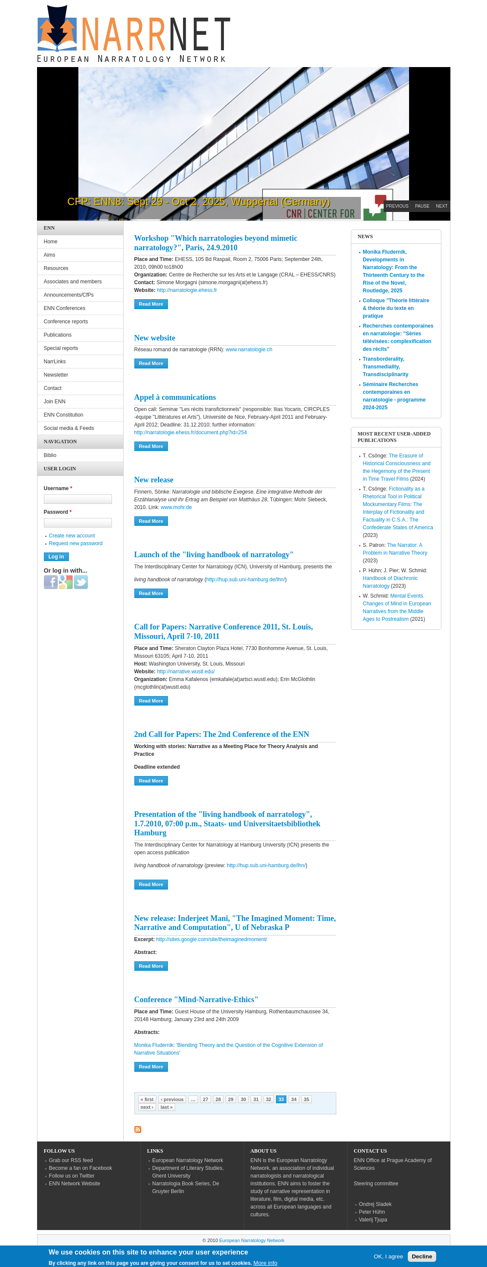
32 (268, 1099)
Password (58, 512)
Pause (422, 206)
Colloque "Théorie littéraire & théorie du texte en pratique (396, 308)
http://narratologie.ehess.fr (186, 290)
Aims (50, 255)
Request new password (76, 543)
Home (51, 242)
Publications (58, 335)
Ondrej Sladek (375, 1204)
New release (154, 480)
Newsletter (56, 375)
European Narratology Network (187, 1160)
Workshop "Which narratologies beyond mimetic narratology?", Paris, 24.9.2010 (216, 243)
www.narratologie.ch (249, 350)
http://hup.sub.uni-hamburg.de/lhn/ (245, 580)
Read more (153, 304)
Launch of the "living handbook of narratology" (214, 554)
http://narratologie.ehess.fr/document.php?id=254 (190, 432)
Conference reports (66, 322)
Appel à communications (175, 397)
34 (293, 1099)
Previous (397, 206)
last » (167, 1107)
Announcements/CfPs (69, 295)
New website (154, 338)
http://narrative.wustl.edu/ (186, 672)
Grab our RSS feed (71, 1160)
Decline (422, 1258)
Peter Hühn (372, 1212)
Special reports (61, 348)
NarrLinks (55, 362)
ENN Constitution (64, 415)
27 (205, 1099)
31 (255, 1099)
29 (230, 1099)
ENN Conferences (65, 308)
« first (147, 1099)
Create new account (72, 536)
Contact (53, 388)
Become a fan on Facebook (80, 1168)
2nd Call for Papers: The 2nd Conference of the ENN (222, 734)
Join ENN (55, 402)
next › (147, 1107)
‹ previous (172, 1099)
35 (306, 1099)
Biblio (50, 455)
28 (218, 1099)
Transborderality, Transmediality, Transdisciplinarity (386, 366)
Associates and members (73, 282)
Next (442, 206)
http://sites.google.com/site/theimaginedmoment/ (211, 939)
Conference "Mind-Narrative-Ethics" (196, 999)
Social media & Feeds (69, 428)
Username (58, 488)
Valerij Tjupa (373, 1220)
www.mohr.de (176, 507)
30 (243, 1099)
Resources (56, 268)
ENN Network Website (74, 1184)
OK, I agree (388, 1258)
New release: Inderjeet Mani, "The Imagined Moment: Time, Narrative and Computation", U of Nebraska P (235, 923)
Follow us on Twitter (72, 1176)
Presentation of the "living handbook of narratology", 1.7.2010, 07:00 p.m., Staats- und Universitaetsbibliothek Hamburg (227, 823)
